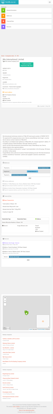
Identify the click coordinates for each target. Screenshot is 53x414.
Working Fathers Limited (9, 343)
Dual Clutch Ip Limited (8, 387)
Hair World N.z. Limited (8, 348)
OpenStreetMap (41, 329)
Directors (9, 27)
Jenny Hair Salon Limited (9, 352)
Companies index (10, 56)
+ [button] (5, 298)
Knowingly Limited (7, 392)
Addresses (9, 16)
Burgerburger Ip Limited (8, 374)
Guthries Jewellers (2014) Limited (11, 338)
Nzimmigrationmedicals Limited (10, 396)
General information (11, 10)
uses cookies (16, 406)
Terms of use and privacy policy (26, 410)
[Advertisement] (26, 43)
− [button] (5, 300)
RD (18, 56)
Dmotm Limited (6, 383)
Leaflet (30, 329)
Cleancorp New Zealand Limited (11, 378)
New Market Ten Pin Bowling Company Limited (14, 361)
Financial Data (10, 21)
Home (2, 56)
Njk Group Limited (7, 357)
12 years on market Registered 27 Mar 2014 (26, 64)
